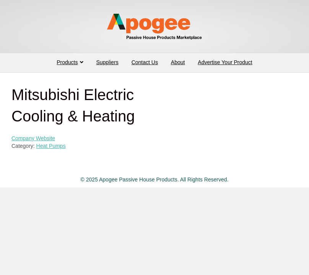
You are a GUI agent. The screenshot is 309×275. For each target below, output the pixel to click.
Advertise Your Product (225, 62)
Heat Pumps (51, 146)
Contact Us (145, 62)
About (178, 62)
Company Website (33, 138)
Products (67, 62)
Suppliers (107, 62)
